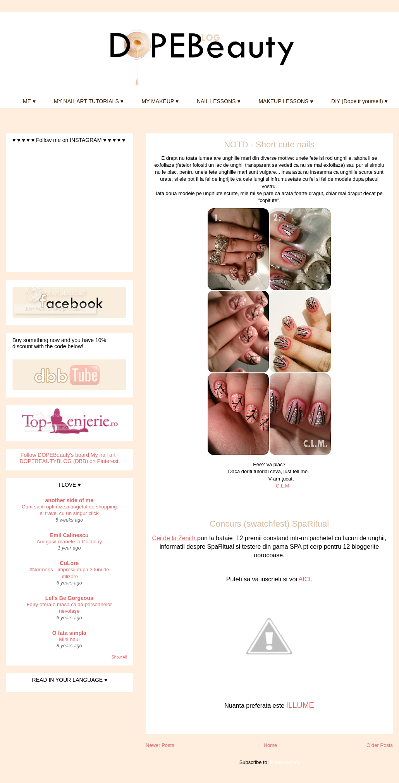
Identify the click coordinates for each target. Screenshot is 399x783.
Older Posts (379, 745)
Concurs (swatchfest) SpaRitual (269, 524)
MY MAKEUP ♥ (160, 101)
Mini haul (69, 639)
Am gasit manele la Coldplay (69, 541)
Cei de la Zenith (175, 538)
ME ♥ (29, 101)
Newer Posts (160, 745)
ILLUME (300, 705)
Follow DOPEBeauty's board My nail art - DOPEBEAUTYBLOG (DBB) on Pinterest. (69, 458)
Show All (119, 657)
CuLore (69, 563)
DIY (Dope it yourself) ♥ (359, 101)
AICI (305, 579)
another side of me (69, 500)
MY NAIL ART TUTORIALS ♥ (89, 101)
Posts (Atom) (284, 762)
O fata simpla (69, 633)
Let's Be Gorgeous (69, 598)
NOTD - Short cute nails (269, 144)
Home (270, 745)
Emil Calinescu (69, 535)
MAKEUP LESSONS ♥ (285, 101)
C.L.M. (283, 486)
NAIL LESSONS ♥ (219, 101)
